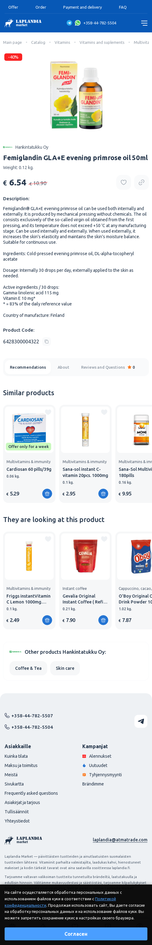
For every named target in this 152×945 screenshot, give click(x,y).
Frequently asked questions (31, 793)
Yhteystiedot (17, 821)
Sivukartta (14, 783)
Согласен (76, 934)
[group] (29, 454)
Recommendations (28, 367)
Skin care (65, 668)
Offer (13, 7)
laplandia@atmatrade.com (120, 839)
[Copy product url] (141, 182)
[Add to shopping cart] (47, 494)
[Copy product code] (27, 341)
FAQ (123, 7)
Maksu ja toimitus (21, 765)
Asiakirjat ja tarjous (22, 802)
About (63, 367)
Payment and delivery (82, 7)
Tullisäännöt (17, 811)
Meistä (11, 774)
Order (40, 7)
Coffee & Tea (28, 668)
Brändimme (93, 783)
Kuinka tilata (16, 756)
